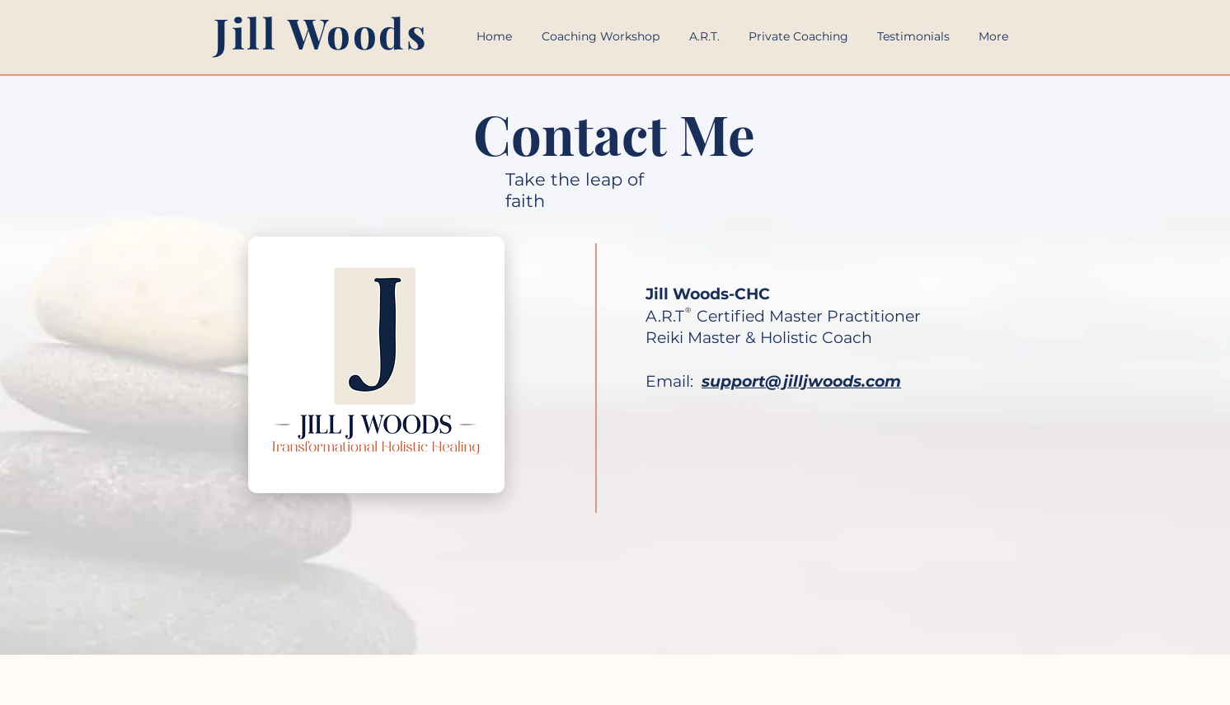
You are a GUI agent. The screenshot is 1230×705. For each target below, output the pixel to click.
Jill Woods (321, 32)
